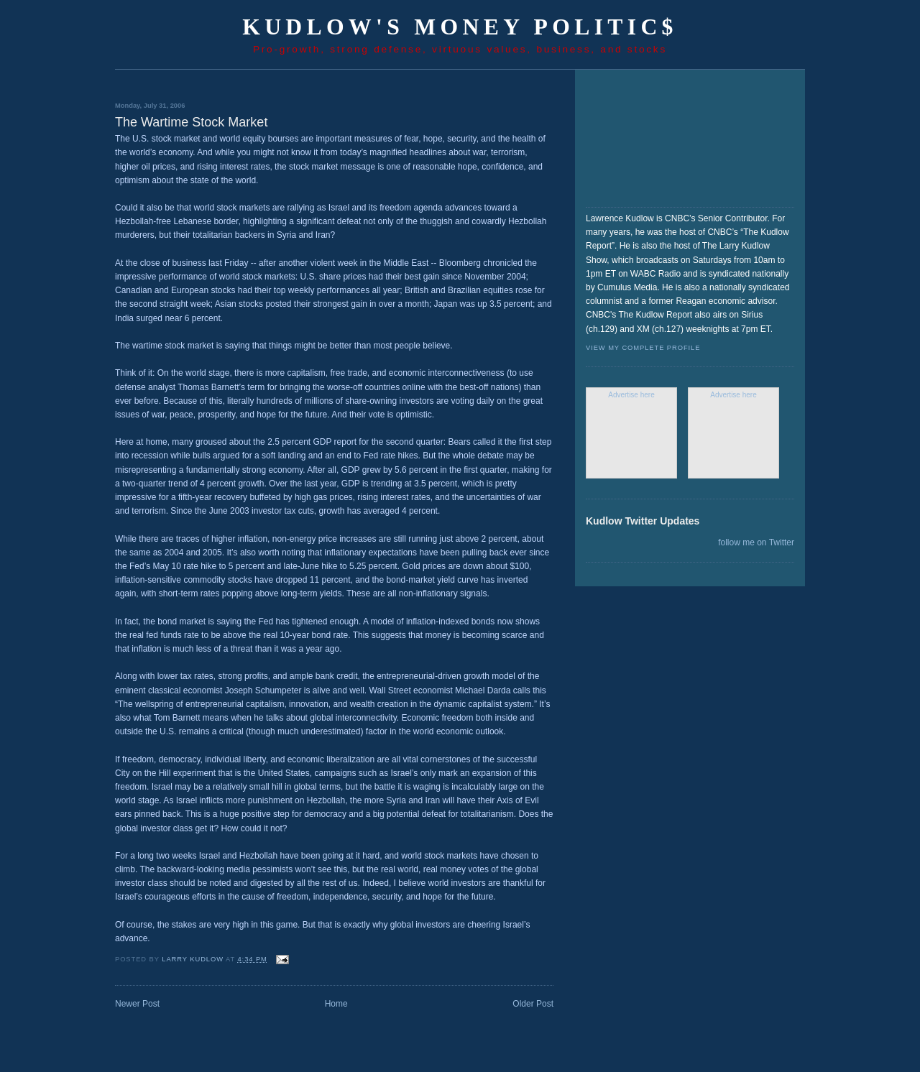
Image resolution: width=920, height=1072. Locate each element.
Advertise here (631, 395)
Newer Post (137, 1004)
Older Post (532, 1004)
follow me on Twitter (756, 542)
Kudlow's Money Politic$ (460, 27)
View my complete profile (643, 347)
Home (336, 1004)
